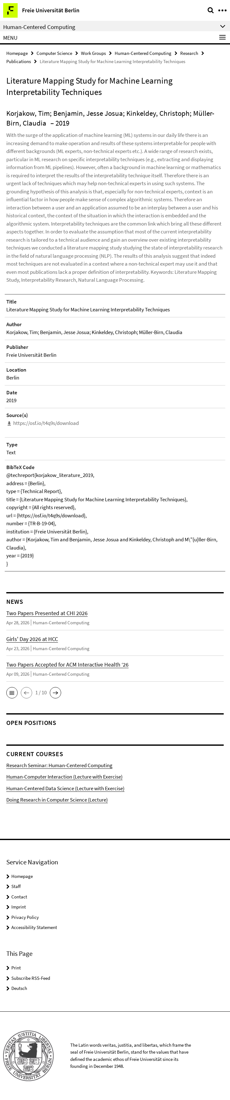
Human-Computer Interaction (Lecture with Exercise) (64, 776)
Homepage (17, 53)
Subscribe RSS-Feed (30, 978)
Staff (16, 886)
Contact (19, 897)
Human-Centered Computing (143, 53)
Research (189, 53)
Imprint (18, 907)
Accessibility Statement (34, 927)
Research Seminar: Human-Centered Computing (59, 765)
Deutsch (19, 988)
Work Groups (93, 53)
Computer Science (54, 53)
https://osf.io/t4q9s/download (46, 423)
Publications (18, 61)
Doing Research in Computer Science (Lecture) (57, 799)
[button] (12, 692)
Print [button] (16, 968)
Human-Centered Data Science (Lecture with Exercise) (65, 788)
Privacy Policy (25, 917)
